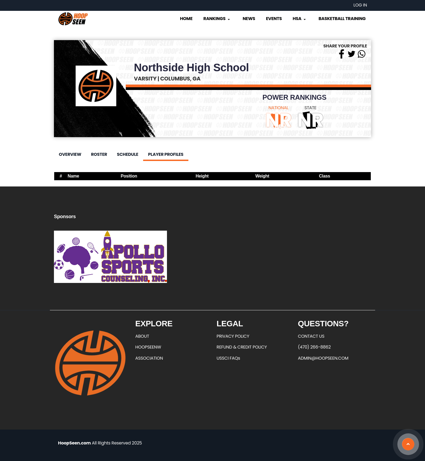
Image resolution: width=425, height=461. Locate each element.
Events (274, 18)
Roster (99, 154)
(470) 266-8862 (314, 347)
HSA (300, 18)
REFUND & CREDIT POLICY (242, 347)
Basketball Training (342, 18)
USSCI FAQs (228, 358)
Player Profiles (165, 154)
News (249, 18)
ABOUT (142, 336)
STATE (310, 108)
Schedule (127, 154)
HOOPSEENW (148, 347)
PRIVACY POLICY (233, 336)
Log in (360, 5)
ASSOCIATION (149, 358)
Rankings (217, 18)
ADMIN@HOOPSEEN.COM (323, 358)
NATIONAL (279, 108)
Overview (70, 154)
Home (186, 18)
